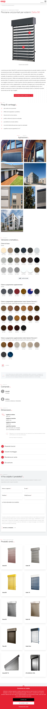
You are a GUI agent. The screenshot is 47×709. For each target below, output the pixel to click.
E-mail (26, 488)
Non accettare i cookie (23, 703)
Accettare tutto (23, 699)
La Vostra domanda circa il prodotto (10, 502)
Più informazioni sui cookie (20, 692)
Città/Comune (28, 495)
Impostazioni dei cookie (23, 706)
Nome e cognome (6, 488)
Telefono (4, 495)
